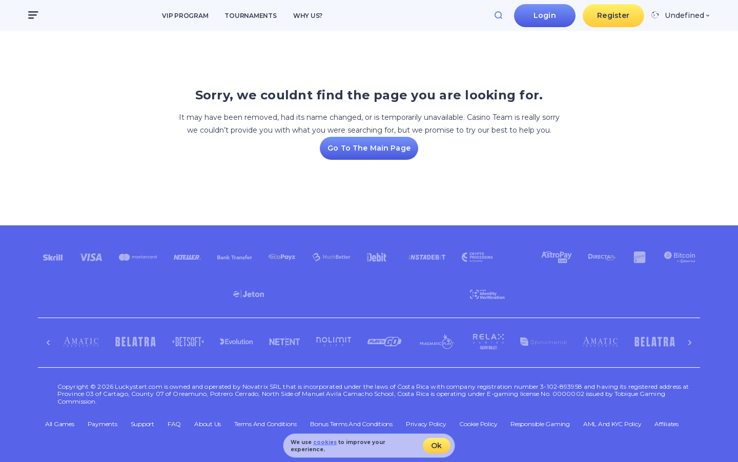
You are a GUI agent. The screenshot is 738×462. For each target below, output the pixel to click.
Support (142, 424)
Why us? (307, 15)
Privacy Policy (426, 424)
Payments (102, 424)
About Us (207, 424)
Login (545, 15)
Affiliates (666, 424)
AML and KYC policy (612, 424)
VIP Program (185, 15)
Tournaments (250, 15)
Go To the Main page (369, 148)
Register (613, 15)
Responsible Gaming (540, 424)
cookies (325, 442)
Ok (436, 445)
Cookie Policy (478, 424)
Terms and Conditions (265, 424)
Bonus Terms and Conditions (351, 424)
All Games (59, 424)
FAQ (174, 424)
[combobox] (680, 15)
